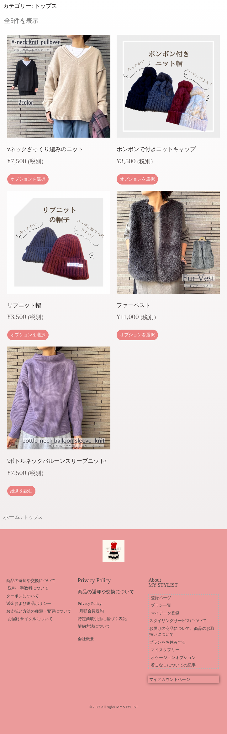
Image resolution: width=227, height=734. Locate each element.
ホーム (11, 517)
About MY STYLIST (162, 582)
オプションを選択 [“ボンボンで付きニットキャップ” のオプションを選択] (137, 179)
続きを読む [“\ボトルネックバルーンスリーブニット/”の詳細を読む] (21, 490)
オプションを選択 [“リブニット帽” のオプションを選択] (27, 334)
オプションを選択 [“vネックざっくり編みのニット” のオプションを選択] (27, 179)
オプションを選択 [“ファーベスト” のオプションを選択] (137, 334)
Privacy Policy (94, 580)
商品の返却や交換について (106, 591)
